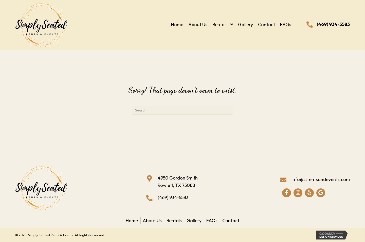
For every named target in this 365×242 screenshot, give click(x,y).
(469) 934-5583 (333, 24)
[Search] (182, 110)
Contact (230, 220)
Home (132, 220)
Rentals (174, 220)
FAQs (211, 220)
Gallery (194, 220)
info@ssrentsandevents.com (320, 179)
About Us (152, 220)
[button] (286, 192)
